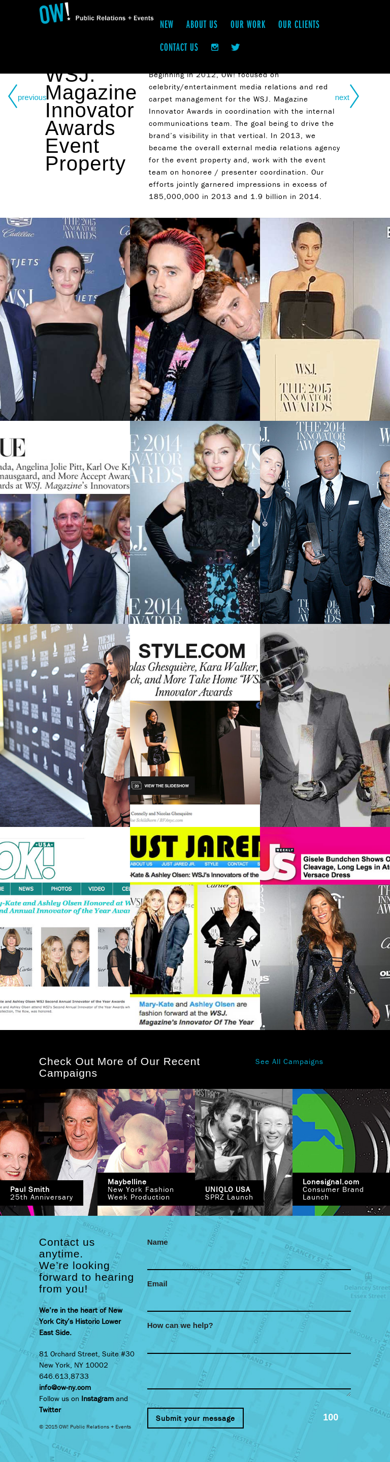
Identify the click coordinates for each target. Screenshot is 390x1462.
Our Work (248, 24)
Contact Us (179, 47)
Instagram (97, 1398)
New (167, 24)
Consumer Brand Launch (333, 1189)
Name (157, 1242)
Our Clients (299, 24)
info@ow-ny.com (65, 1387)
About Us (202, 24)
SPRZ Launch (229, 1193)
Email (157, 1283)
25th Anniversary (41, 1193)
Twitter (50, 1409)
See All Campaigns (289, 1061)
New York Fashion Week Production (141, 1189)
